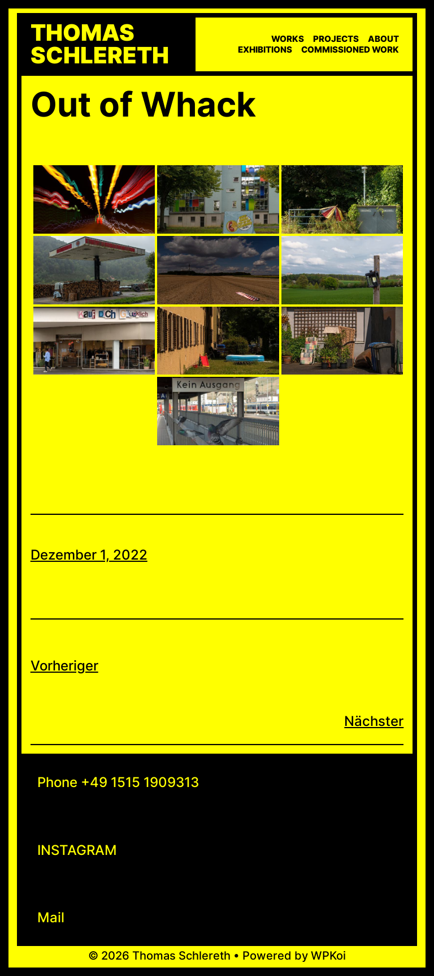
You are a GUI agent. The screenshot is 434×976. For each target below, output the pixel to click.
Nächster (373, 721)
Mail (50, 917)
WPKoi (328, 955)
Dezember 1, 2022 (89, 555)
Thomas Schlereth (100, 44)
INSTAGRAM (77, 850)
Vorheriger (64, 665)
